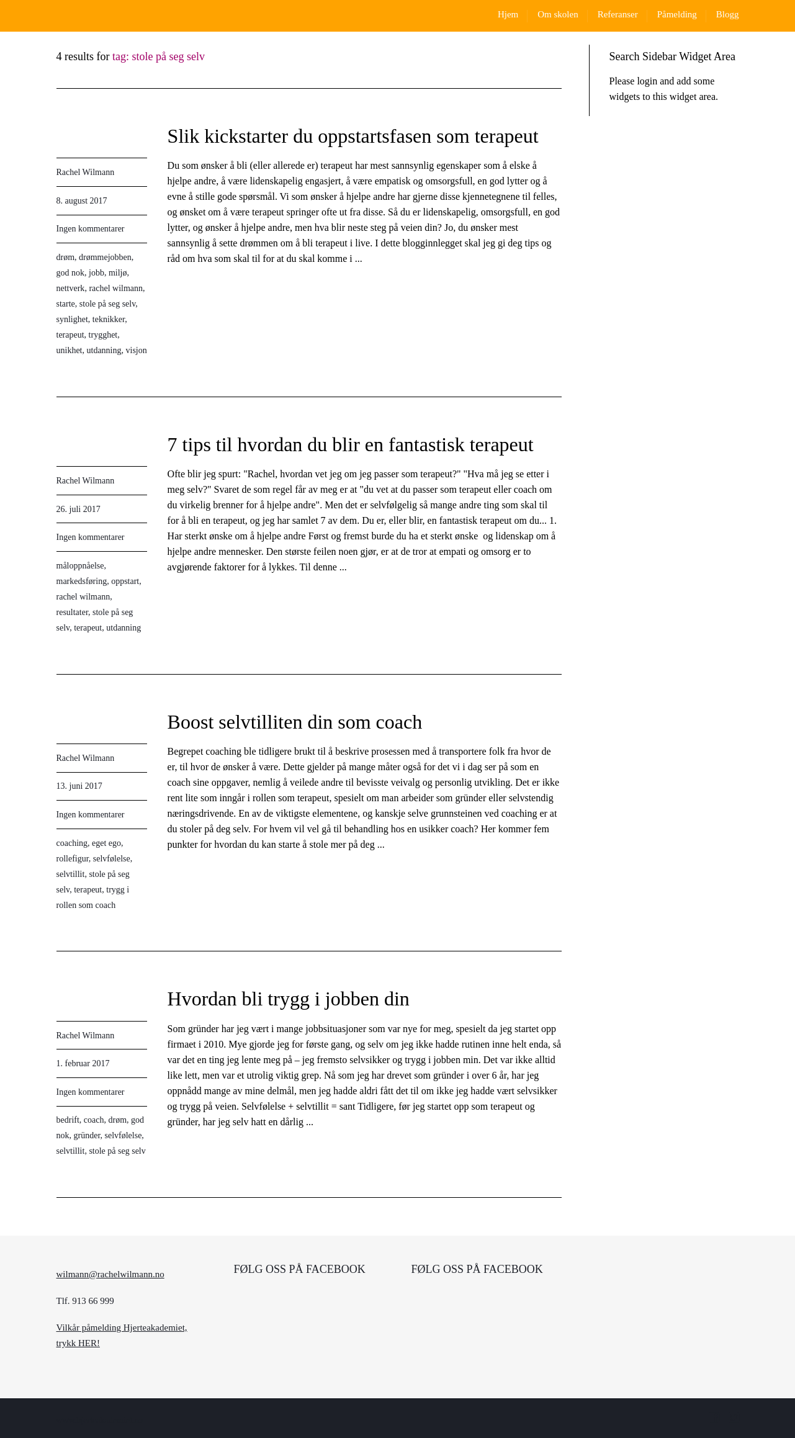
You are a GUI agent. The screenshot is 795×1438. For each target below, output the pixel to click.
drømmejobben (105, 257)
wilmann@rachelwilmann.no (110, 1274)
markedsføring (81, 581)
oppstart (125, 581)
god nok (70, 272)
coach (94, 1120)
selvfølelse (111, 858)
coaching (72, 843)
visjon (136, 350)
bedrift (67, 1120)
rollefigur (72, 858)
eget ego (106, 843)
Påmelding (677, 14)
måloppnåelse (80, 565)
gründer (87, 1135)
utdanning (104, 350)
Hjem (508, 14)
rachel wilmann (116, 288)
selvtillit (70, 874)
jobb (96, 272)
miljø (118, 272)
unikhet (69, 350)
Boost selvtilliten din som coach (295, 722)
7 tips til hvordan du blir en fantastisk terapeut (351, 444)
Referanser (618, 14)
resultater (72, 612)
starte (65, 303)
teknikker (108, 319)
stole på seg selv (107, 303)
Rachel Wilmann (85, 172)
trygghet (103, 334)
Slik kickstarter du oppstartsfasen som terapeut (353, 136)
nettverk (70, 288)
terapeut (70, 334)
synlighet (72, 319)
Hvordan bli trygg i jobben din (289, 998)
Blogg (727, 14)
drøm (65, 257)
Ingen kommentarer (90, 228)
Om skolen (557, 14)
